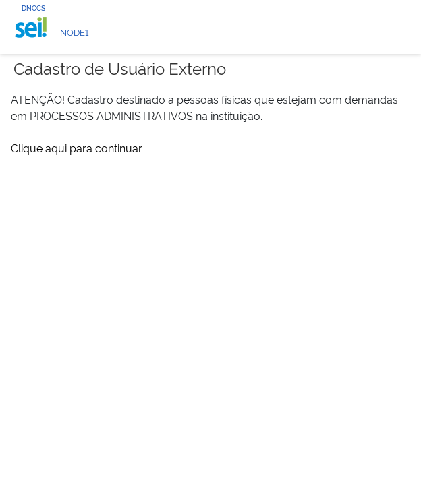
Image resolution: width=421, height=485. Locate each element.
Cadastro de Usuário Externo (119, 68)
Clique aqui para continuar (76, 147)
